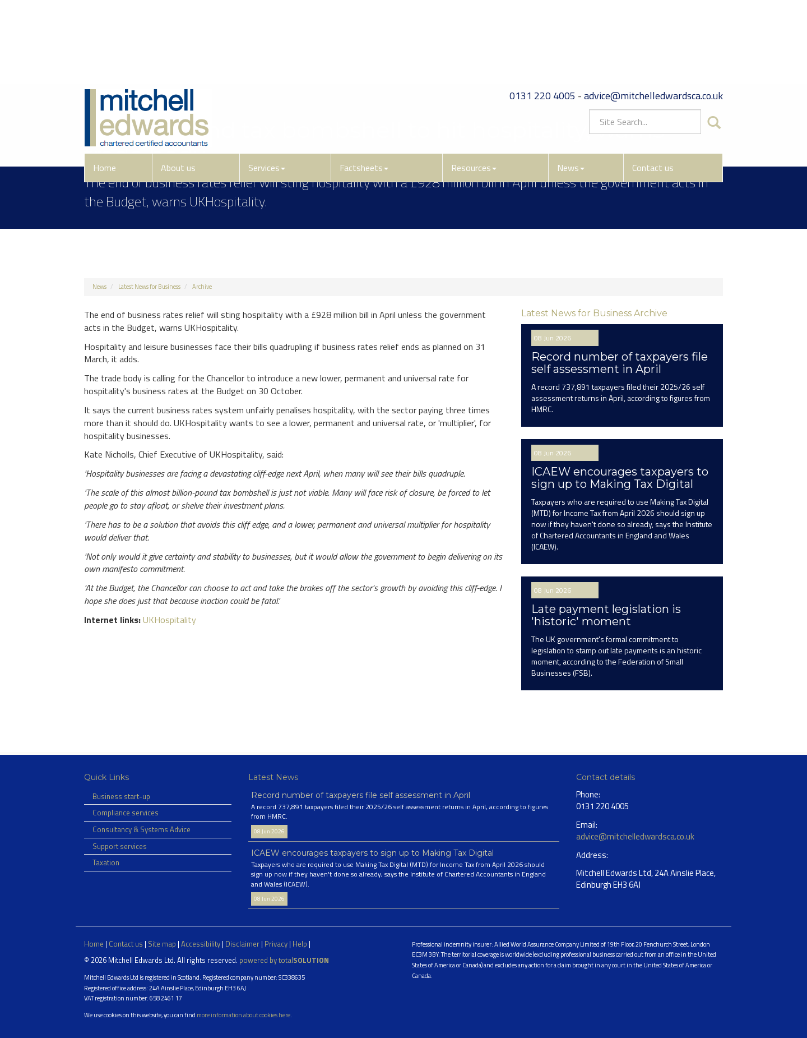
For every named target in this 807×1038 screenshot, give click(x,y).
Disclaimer (242, 943)
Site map (162, 943)
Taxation (105, 862)
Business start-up (121, 796)
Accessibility (200, 943)
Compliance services (125, 812)
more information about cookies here (243, 1014)
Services (266, 91)
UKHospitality (169, 619)
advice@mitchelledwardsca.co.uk (653, 19)
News (571, 91)
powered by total (284, 960)
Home (104, 91)
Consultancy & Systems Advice (141, 829)
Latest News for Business (149, 286)
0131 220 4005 (542, 19)
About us (178, 91)
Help (300, 943)
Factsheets (364, 91)
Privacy (276, 943)
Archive (202, 286)
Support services (119, 846)
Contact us (653, 91)
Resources (474, 91)
